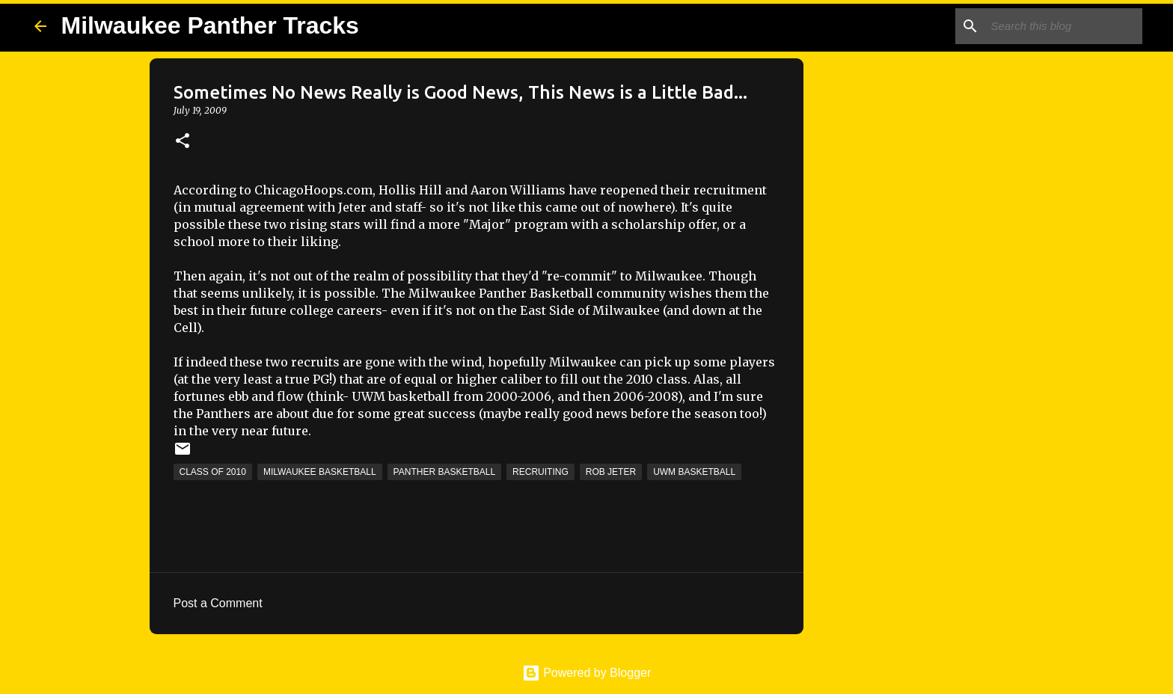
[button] (183, 142)
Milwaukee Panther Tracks (210, 25)
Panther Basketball (444, 472)
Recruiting (540, 472)
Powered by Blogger (587, 672)
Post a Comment (218, 603)
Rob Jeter (611, 472)
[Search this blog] (1063, 26)
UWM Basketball (694, 472)
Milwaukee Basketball (319, 472)
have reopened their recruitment (668, 189)
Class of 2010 (213, 472)
